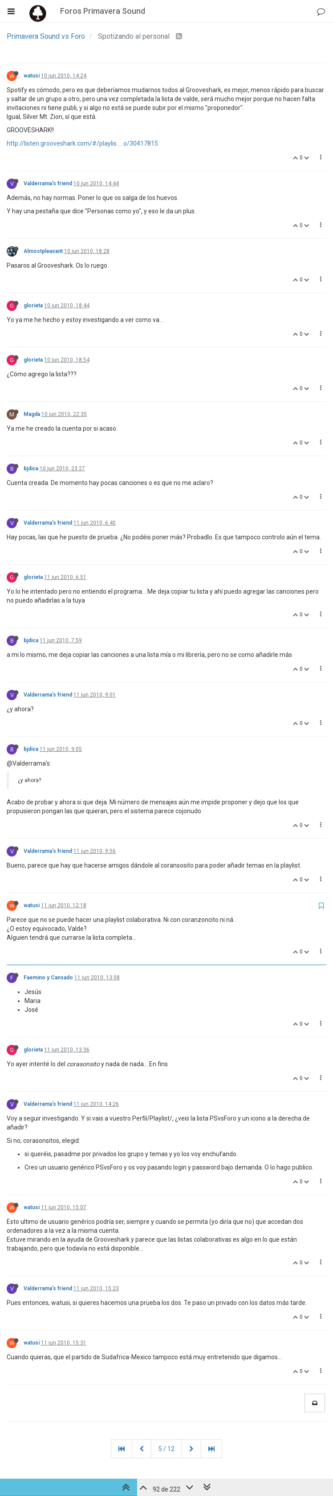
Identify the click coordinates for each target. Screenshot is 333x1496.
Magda (32, 414)
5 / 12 (166, 1448)
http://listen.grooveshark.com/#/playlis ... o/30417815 (82, 143)
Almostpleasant (43, 251)
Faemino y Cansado (48, 977)
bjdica (31, 468)
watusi (32, 76)
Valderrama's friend (48, 183)
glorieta (33, 305)
